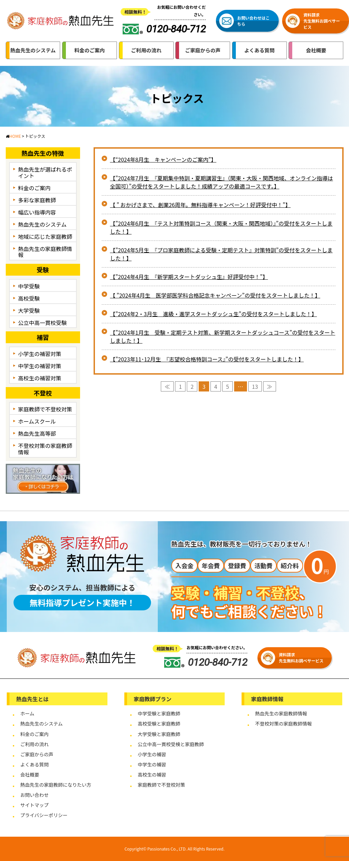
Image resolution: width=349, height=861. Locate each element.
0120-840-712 (205, 662)
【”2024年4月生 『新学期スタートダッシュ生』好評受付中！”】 (189, 277)
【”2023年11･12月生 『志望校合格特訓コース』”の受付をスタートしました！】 (207, 359)
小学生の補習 (152, 754)
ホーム (27, 713)
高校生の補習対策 (39, 378)
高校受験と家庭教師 (159, 723)
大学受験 (29, 310)
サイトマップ (34, 805)
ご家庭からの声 (36, 754)
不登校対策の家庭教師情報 (45, 448)
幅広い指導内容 (37, 212)
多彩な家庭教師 (37, 200)
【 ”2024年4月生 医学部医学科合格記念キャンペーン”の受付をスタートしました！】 (215, 295)
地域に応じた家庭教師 (45, 236)
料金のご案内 (34, 188)
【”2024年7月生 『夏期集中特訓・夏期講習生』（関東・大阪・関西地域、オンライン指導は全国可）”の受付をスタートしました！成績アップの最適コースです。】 (221, 182)
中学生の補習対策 (39, 366)
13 (255, 386)
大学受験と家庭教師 (159, 734)
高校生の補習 (152, 774)
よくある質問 (34, 764)
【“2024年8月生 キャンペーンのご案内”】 (163, 159)
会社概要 (29, 774)
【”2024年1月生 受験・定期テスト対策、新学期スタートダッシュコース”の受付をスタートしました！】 (222, 336)
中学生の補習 (152, 764)
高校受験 (29, 298)
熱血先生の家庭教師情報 (45, 252)
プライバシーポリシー (44, 815)
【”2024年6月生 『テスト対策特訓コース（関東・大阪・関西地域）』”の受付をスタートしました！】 (221, 227)
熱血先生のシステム (42, 224)
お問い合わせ (34, 794)
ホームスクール (37, 421)
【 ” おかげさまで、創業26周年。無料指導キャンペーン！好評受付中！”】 (200, 205)
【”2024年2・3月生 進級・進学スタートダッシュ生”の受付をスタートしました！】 (213, 314)
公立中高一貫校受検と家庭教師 (171, 744)
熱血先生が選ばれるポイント (45, 172)
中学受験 (29, 286)
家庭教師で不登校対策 (45, 409)
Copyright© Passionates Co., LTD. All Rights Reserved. (174, 849)
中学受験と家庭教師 (159, 713)
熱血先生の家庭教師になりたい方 (55, 784)
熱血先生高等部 (37, 433)
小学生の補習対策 (39, 354)
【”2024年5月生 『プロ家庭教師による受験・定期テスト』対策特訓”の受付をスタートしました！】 (221, 254)
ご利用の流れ (34, 744)
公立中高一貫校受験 (42, 323)
